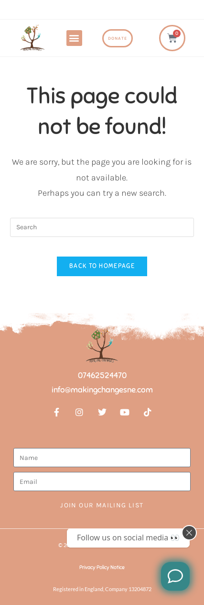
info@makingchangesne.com (102, 390)
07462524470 (102, 375)
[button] (74, 38)
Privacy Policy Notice (102, 567)
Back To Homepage (102, 266)
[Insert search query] (101, 227)
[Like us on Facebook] (175, 576)
